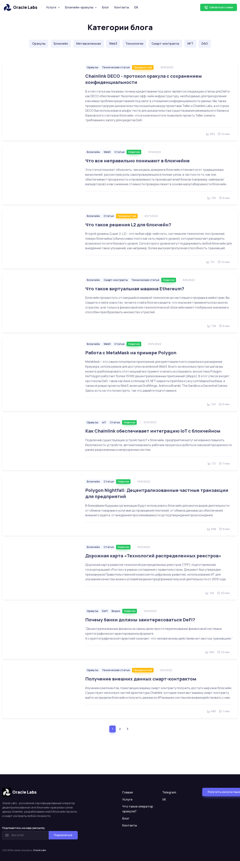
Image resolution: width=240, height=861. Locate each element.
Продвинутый (143, 67)
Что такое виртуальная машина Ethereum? (134, 288)
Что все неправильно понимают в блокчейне (137, 160)
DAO (205, 43)
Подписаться (63, 835)
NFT (190, 43)
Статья (119, 152)
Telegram (169, 792)
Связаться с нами (218, 7)
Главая (127, 792)
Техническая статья (116, 67)
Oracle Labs (20, 7)
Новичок (134, 152)
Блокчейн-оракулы (79, 7)
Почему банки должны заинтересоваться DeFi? (140, 619)
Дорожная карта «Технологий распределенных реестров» (153, 555)
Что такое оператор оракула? (137, 808)
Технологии (134, 43)
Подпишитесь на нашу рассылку (23, 828)
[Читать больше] (41, 100)
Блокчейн (61, 43)
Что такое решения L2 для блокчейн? (128, 224)
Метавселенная (88, 43)
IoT (104, 422)
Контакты (121, 7)
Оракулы (38, 43)
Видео (116, 611)
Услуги (51, 7)
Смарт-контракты (165, 43)
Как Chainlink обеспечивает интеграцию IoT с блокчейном (152, 431)
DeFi (105, 611)
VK (164, 799)
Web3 (113, 43)
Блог (105, 7)
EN (136, 7)
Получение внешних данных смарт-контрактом (140, 679)
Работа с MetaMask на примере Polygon (130, 352)
